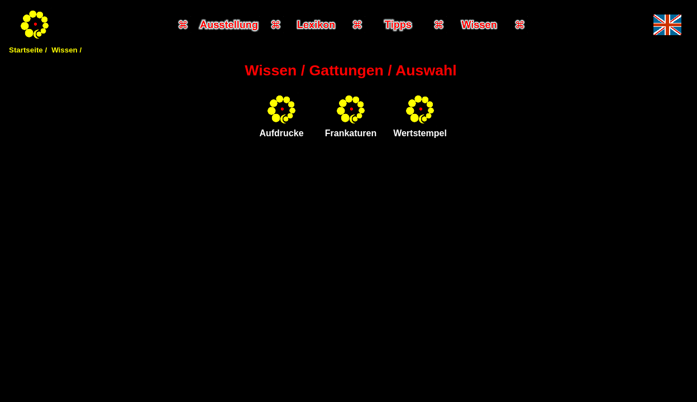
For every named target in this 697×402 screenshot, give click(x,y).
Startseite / (28, 50)
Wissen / (66, 50)
